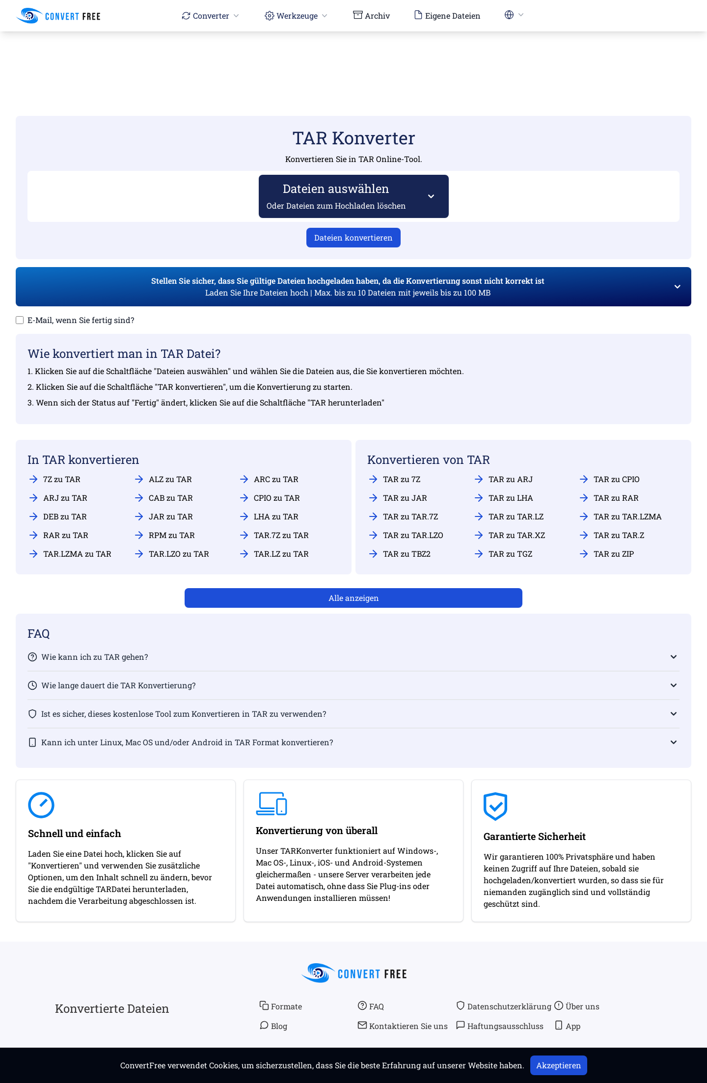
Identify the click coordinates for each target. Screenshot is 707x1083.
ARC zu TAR (268, 479)
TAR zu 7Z (393, 479)
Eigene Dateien (447, 15)
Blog (273, 1025)
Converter (211, 15)
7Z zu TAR (54, 479)
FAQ (370, 1006)
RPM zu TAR (164, 535)
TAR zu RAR (608, 498)
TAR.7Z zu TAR (273, 535)
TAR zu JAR (397, 498)
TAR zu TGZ (502, 554)
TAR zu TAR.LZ (508, 516)
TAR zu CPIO (609, 479)
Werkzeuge (297, 15)
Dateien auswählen (337, 196)
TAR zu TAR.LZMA (620, 516)
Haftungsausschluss (500, 1025)
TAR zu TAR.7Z (402, 516)
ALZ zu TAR (162, 479)
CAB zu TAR (163, 498)
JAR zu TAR (163, 516)
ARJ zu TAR (57, 498)
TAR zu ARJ (503, 479)
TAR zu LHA (503, 498)
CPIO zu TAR (269, 498)
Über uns (576, 1006)
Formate (280, 1006)
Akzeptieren (558, 1065)
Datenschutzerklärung (503, 1006)
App (567, 1025)
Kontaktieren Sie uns (402, 1025)
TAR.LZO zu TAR (171, 554)
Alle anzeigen (353, 598)
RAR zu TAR (57, 535)
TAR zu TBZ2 (399, 554)
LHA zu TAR (268, 516)
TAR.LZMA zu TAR (69, 554)
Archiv (371, 15)
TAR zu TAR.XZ (509, 535)
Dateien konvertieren (353, 237)
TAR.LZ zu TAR (273, 554)
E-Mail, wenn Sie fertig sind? (80, 320)
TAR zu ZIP (606, 554)
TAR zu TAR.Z (611, 535)
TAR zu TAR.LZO (405, 535)
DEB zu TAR (57, 516)
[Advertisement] (353, 59)
